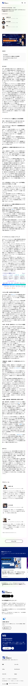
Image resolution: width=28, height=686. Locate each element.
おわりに (6, 59)
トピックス (4, 674)
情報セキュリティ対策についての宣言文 (17, 680)
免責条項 (3, 678)
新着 (3, 664)
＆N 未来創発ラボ (4, 583)
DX (11, 294)
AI (21, 424)
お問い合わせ (6, 628)
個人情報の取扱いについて (6, 680)
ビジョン (14, 294)
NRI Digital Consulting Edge (18, 583)
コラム (10, 583)
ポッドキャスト (17, 669)
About (15, 674)
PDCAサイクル (20, 434)
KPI (12, 209)
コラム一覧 (13, 541)
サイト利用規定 (8, 678)
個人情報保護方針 (14, 678)
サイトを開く (7, 648)
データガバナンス (18, 368)
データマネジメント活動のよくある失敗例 (12, 56)
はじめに (6, 54)
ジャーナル (16, 664)
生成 (20, 424)
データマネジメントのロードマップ (11, 58)
